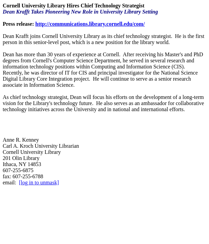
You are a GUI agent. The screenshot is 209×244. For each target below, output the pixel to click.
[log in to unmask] (39, 182)
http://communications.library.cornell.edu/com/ (90, 24)
